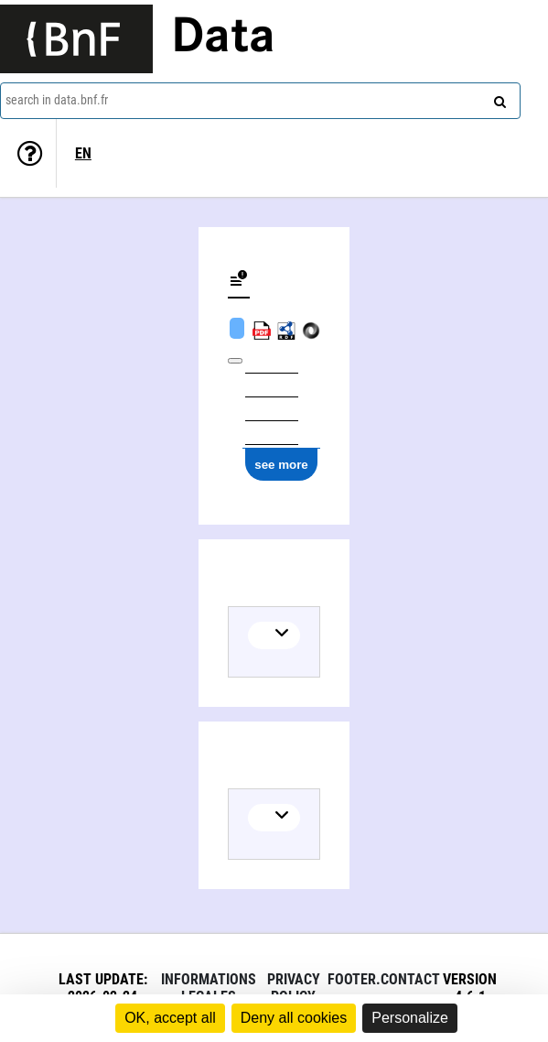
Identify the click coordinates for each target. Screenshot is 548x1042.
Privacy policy (293, 988)
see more (281, 465)
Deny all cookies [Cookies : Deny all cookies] (294, 1018)
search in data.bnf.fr (56, 99)
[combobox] (260, 100)
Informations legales (208, 988)
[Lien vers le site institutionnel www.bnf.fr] (76, 39)
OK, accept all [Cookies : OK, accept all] (170, 1018)
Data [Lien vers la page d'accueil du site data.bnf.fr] (223, 38)
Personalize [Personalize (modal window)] (409, 1018)
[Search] (498, 98)
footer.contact (384, 979)
